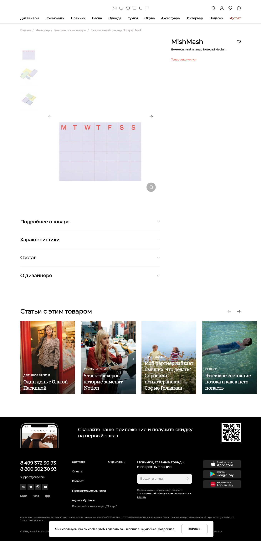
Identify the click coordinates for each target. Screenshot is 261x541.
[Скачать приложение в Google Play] (222, 474)
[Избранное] (230, 8)
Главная (25, 30)
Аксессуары (170, 18)
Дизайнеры (29, 18)
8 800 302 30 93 (38, 469)
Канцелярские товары (70, 30)
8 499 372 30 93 (38, 463)
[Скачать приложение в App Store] (222, 464)
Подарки (216, 18)
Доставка (78, 462)
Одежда (114, 18)
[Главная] (130, 8)
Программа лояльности (89, 490)
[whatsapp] (38, 487)
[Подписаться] (187, 479)
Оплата (77, 471)
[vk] (23, 487)
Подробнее (166, 529)
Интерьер (195, 18)
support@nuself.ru (32, 477)
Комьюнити (55, 18)
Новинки (78, 18)
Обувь (149, 18)
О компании (116, 462)
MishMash (187, 41)
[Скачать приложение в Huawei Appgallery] (222, 484)
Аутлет (235, 18)
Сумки (133, 18)
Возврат (78, 481)
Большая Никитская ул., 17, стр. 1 (94, 506)
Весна (97, 18)
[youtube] (45, 487)
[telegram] (31, 487)
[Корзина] (239, 8)
